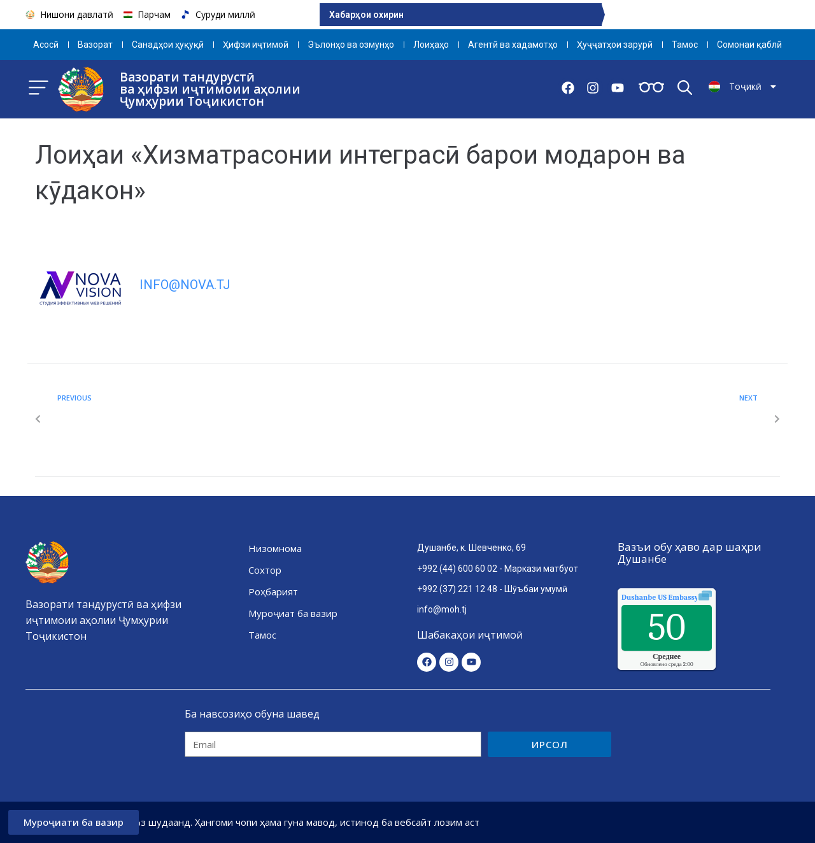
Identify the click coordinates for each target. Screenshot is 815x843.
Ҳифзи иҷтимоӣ (255, 44)
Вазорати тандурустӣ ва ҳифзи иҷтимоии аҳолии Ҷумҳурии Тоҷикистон (210, 89)
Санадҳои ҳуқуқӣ (168, 44)
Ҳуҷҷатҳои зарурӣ (615, 44)
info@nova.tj (184, 284)
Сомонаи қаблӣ (749, 44)
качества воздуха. (688, 597)
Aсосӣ (46, 44)
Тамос (685, 44)
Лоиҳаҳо (431, 44)
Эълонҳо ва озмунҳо (351, 44)
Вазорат (95, 44)
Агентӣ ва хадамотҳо (513, 44)
